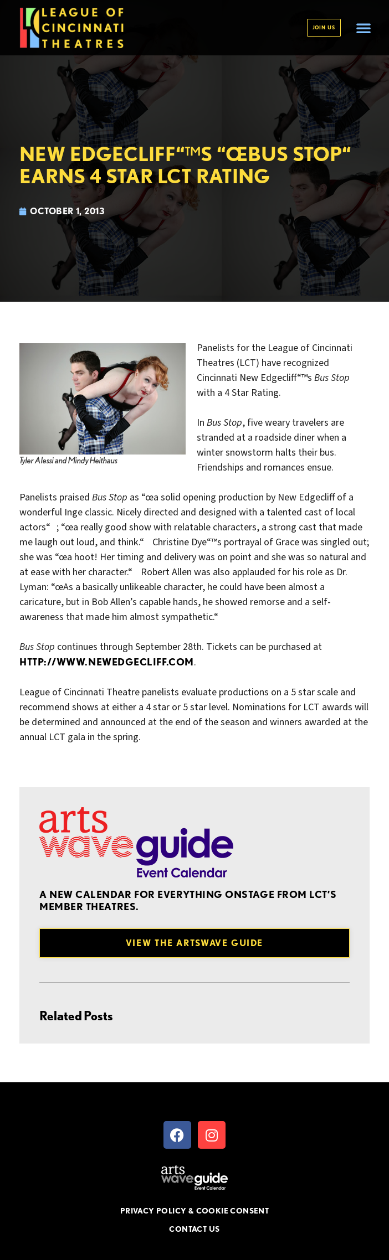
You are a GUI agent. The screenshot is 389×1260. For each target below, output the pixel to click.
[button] (363, 27)
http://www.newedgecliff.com (106, 662)
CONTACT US (194, 1229)
